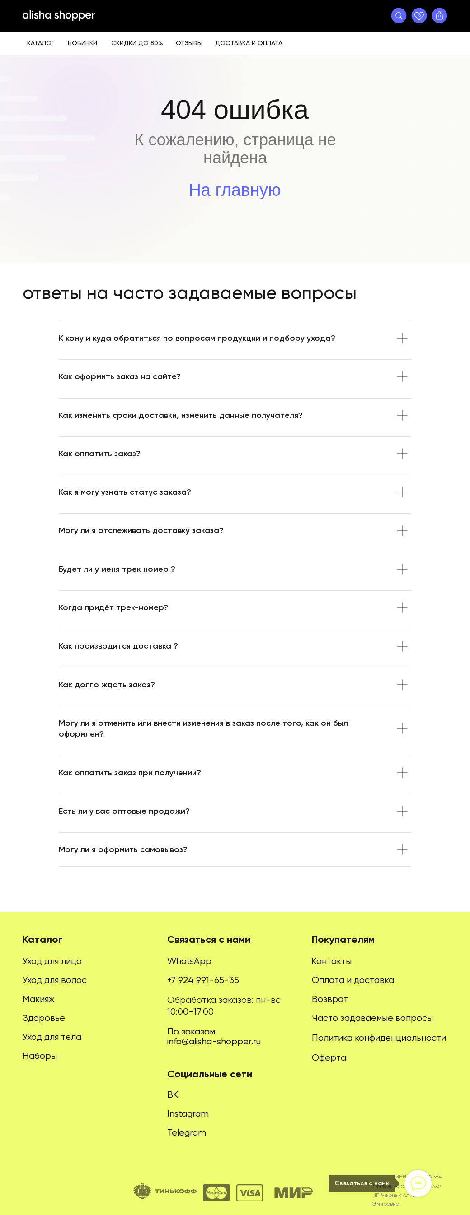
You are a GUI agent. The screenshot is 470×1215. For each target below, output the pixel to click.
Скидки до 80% (137, 43)
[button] (399, 15)
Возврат (330, 999)
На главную (234, 190)
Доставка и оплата (248, 43)
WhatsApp (189, 961)
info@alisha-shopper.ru (214, 1041)
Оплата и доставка (353, 980)
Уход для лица (52, 961)
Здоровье (44, 1018)
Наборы (40, 1056)
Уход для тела (52, 1037)
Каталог (40, 43)
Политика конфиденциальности (379, 1038)
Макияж (39, 999)
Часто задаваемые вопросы (372, 1018)
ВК (173, 1095)
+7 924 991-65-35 (203, 980)
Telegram (186, 1132)
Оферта (329, 1058)
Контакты (331, 961)
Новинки (82, 43)
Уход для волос (55, 980)
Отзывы (189, 43)
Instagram (188, 1113)
